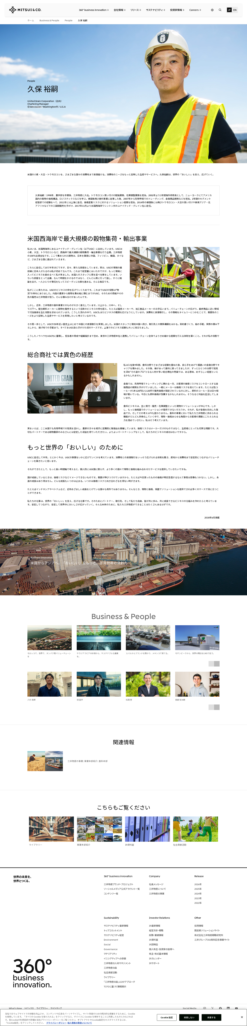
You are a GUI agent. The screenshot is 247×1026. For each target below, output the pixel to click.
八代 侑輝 (31, 699)
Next (217, 664)
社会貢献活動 (179, 844)
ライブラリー (35, 844)
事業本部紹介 (83, 844)
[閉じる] (241, 1017)
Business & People (123, 615)
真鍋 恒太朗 (180, 699)
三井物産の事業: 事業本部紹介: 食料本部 (88, 761)
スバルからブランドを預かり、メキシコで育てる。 (147, 653)
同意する (211, 1017)
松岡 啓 (129, 699)
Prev (211, 664)
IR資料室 (129, 844)
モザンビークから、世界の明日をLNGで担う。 (195, 653)
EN (234, 9)
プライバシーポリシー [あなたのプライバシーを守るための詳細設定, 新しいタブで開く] (56, 1022)
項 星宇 (80, 699)
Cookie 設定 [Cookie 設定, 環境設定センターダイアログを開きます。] (167, 1017)
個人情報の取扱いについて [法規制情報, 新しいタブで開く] (79, 1022)
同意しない (189, 1017)
